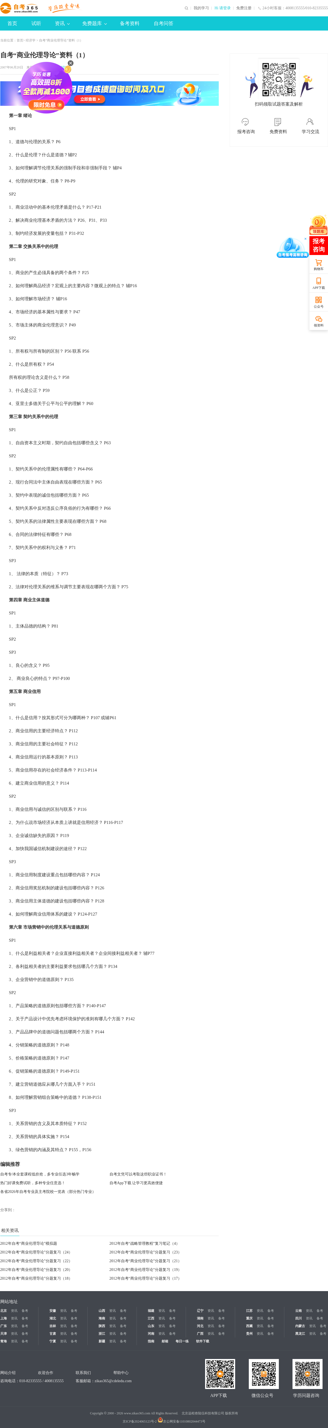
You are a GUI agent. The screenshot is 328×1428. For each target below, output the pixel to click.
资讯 (62, 23)
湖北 (52, 1318)
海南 (102, 1318)
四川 (298, 1318)
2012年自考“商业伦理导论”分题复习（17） (146, 1278)
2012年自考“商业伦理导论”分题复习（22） (36, 1261)
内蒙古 (300, 1326)
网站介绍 (8, 1373)
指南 (151, 1341)
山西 (102, 1311)
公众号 (319, 306)
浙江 (102, 1334)
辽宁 (200, 1311)
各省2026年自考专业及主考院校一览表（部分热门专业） (48, 1192)
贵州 (249, 1334)
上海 (3, 1318)
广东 (3, 1326)
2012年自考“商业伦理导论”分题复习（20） (36, 1270)
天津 (3, 1334)
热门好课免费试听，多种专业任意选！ (32, 1183)
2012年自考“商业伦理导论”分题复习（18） (36, 1278)
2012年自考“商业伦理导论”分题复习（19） (146, 1270)
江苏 (249, 1311)
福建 (151, 1311)
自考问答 (163, 23)
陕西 (102, 1326)
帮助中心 (121, 1373)
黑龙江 (300, 1334)
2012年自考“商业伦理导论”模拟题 (28, 1243)
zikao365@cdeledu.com (113, 1381)
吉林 (52, 1326)
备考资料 (130, 23)
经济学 (31, 40)
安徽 (52, 1311)
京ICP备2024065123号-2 (140, 1421)
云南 (298, 1311)
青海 (3, 1341)
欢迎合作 (45, 1373)
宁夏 (52, 1341)
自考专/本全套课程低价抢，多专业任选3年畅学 (40, 1174)
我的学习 (201, 8)
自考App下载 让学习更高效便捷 (136, 1183)
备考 (25, 1311)
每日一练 (182, 1341)
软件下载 (202, 1341)
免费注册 (244, 8)
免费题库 (94, 23)
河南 (151, 1334)
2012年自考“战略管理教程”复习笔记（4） (145, 1243)
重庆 (249, 1318)
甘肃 (52, 1334)
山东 (151, 1326)
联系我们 (83, 1373)
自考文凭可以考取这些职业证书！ (138, 1174)
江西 (151, 1318)
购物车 (319, 269)
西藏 (249, 1326)
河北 (200, 1326)
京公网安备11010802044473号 (182, 1421)
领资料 (319, 325)
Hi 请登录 (222, 8)
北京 (3, 1311)
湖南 (200, 1318)
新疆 (102, 1341)
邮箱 (165, 1341)
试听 (36, 23)
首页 (12, 23)
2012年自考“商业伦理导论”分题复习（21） (146, 1261)
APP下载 (318, 288)
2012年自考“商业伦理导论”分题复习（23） (146, 1252)
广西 (200, 1334)
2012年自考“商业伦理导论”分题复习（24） (36, 1252)
